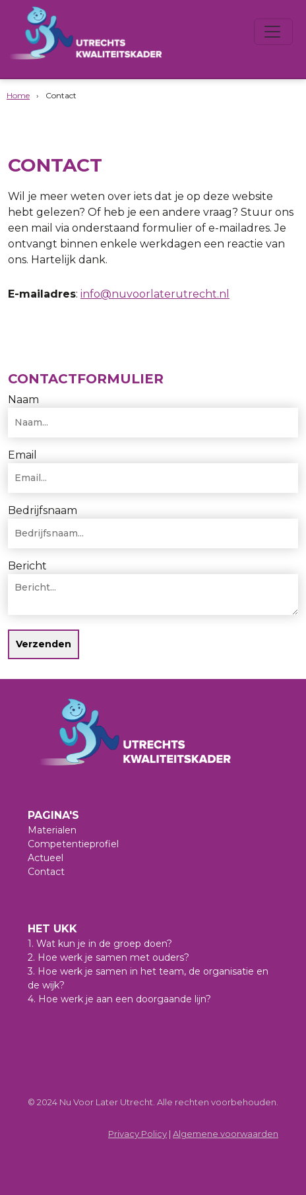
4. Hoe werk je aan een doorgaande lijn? (119, 999)
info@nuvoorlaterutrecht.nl (154, 294)
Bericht (27, 566)
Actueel (45, 858)
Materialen (52, 830)
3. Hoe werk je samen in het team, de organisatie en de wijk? (148, 978)
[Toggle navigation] (273, 31)
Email (22, 455)
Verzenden (43, 644)
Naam (23, 399)
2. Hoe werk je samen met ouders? (108, 957)
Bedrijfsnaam (42, 510)
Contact (46, 872)
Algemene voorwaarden (225, 1133)
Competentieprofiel (73, 844)
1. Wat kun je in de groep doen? (100, 944)
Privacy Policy (137, 1133)
